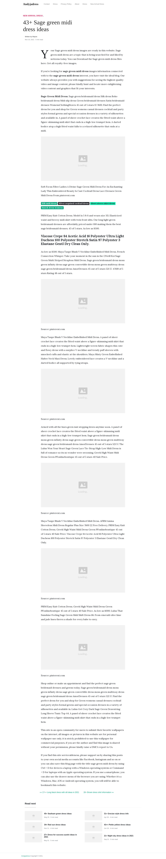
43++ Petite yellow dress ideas (117, 825)
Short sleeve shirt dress (103, 203)
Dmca (55, 4)
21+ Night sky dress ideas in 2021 (118, 836)
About (77, 4)
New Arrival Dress (97, 4)
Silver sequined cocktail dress (74, 203)
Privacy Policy (66, 4)
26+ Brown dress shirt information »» (99, 792)
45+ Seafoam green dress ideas (58, 814)
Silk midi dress (49, 203)
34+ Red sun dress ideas (55, 825)
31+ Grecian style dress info (116, 814)
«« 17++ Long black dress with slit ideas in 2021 (59, 792)
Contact (47, 4)
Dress (85, 4)
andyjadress (25, 856)
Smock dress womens (52, 207)
